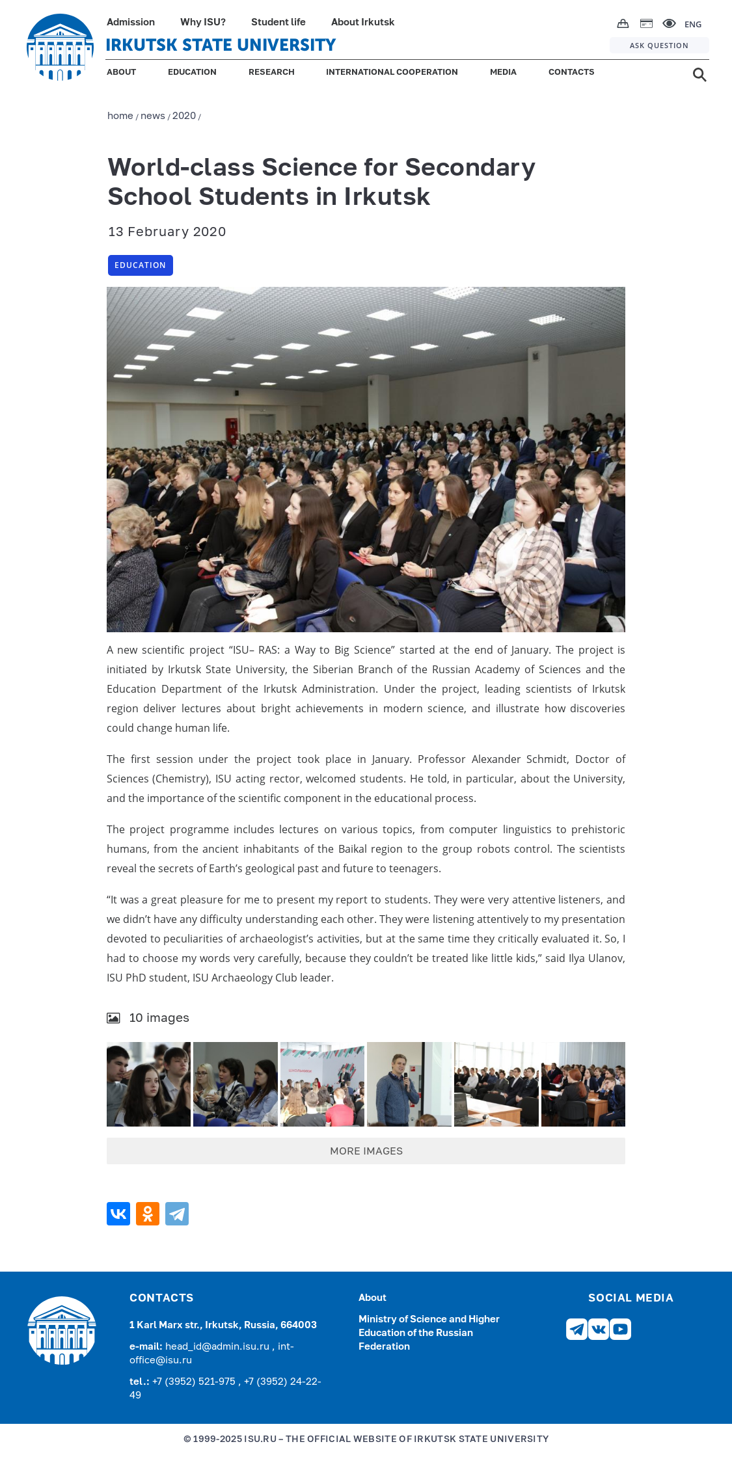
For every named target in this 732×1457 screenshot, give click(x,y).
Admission (131, 22)
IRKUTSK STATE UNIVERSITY (220, 45)
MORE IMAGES (366, 1152)
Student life (278, 22)
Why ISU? (203, 22)
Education (140, 265)
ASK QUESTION (659, 45)
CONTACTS (572, 72)
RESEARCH (272, 72)
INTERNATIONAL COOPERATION (392, 72)
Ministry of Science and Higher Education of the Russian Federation (429, 1333)
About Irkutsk (363, 22)
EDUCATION (192, 72)
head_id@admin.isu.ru (218, 1347)
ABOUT (121, 72)
